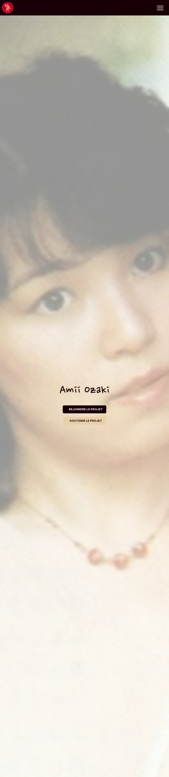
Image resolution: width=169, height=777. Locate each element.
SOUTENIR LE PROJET (86, 420)
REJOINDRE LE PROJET (86, 409)
